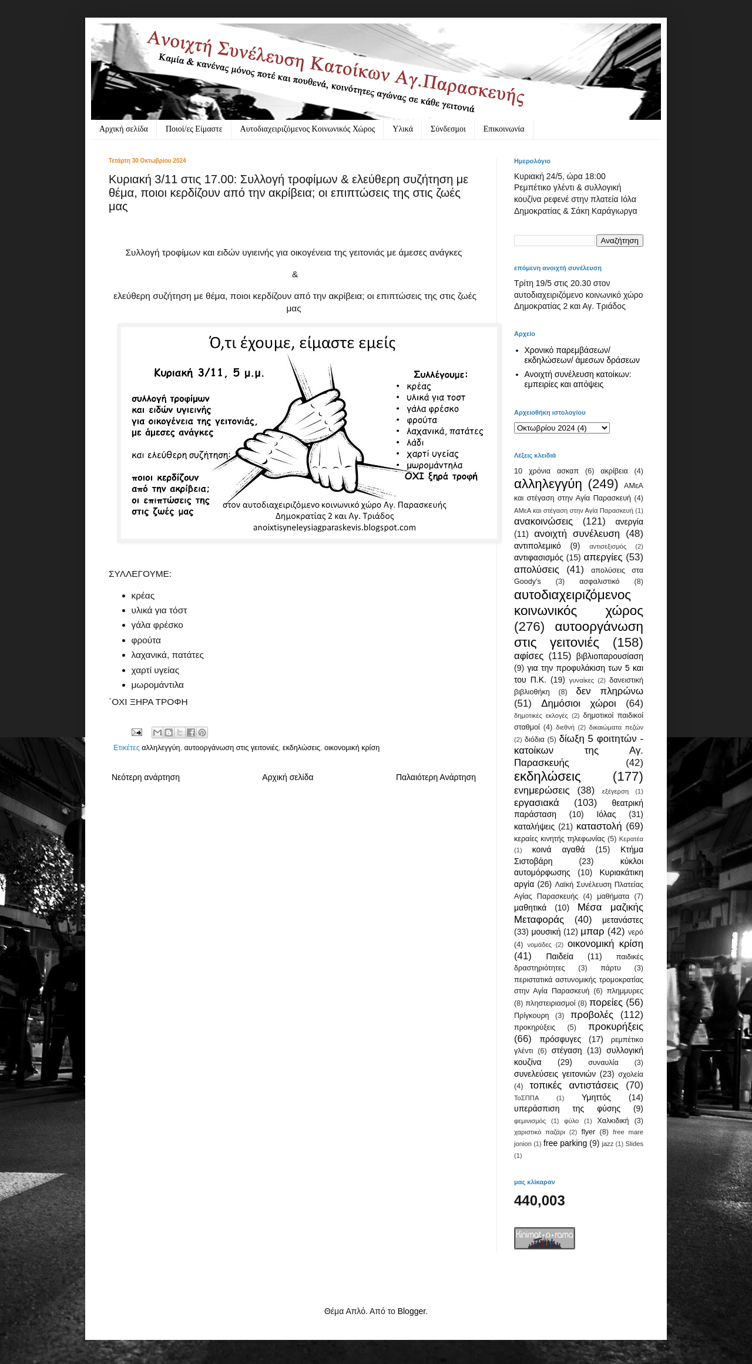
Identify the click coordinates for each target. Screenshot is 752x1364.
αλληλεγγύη (161, 748)
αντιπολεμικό (537, 545)
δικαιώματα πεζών (616, 727)
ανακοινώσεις (543, 521)
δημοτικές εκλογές (541, 715)
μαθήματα (613, 896)
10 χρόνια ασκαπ (546, 471)
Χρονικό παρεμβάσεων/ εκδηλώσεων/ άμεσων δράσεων (582, 355)
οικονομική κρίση (352, 748)
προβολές (591, 1014)
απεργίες (603, 557)
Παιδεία (559, 956)
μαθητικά (530, 907)
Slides (634, 1143)
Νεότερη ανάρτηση (146, 777)
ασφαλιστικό (599, 581)
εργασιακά (536, 802)
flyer (588, 1132)
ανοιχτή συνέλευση (577, 533)
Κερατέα (631, 838)
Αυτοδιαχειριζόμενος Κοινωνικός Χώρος (307, 129)
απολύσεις (536, 569)
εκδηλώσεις (301, 748)
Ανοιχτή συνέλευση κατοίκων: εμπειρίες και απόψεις (578, 379)
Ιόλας (606, 814)
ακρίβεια (613, 471)
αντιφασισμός (538, 557)
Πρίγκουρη (531, 1016)
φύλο (571, 1120)
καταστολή (599, 826)
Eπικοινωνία (504, 129)
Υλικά (402, 129)
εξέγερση (615, 791)
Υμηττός (596, 1097)
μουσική (545, 931)
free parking (565, 1143)
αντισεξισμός (607, 546)
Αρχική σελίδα (123, 129)
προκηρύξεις (534, 1027)
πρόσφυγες (560, 1039)
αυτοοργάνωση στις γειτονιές (231, 748)
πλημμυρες (625, 991)
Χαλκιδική (613, 1121)
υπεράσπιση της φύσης (567, 1108)
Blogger (411, 1311)
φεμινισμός (530, 1120)
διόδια (535, 739)
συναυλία (603, 1063)
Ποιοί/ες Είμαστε (194, 129)
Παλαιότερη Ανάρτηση (436, 777)
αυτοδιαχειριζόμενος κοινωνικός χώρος (578, 602)
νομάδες (540, 944)
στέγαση (567, 1050)
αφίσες (528, 655)
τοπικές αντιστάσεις (574, 1085)
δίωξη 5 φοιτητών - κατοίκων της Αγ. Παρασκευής (578, 750)
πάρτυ (610, 968)
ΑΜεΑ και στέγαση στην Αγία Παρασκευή (573, 510)
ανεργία (629, 521)
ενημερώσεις (542, 790)
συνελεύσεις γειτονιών (555, 1074)
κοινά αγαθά (558, 849)
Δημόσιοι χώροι (578, 703)
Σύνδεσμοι (448, 129)
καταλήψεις (534, 826)
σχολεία (630, 1074)
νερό (635, 932)
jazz (607, 1143)
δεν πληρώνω (609, 691)
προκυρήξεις (615, 1026)
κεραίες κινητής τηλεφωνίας (559, 839)
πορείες (606, 1002)
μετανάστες (622, 920)
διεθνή (565, 727)
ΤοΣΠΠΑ (526, 1097)
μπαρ (592, 931)
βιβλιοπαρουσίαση (609, 656)
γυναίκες (581, 680)
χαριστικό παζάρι (539, 1131)
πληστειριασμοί (550, 1003)
